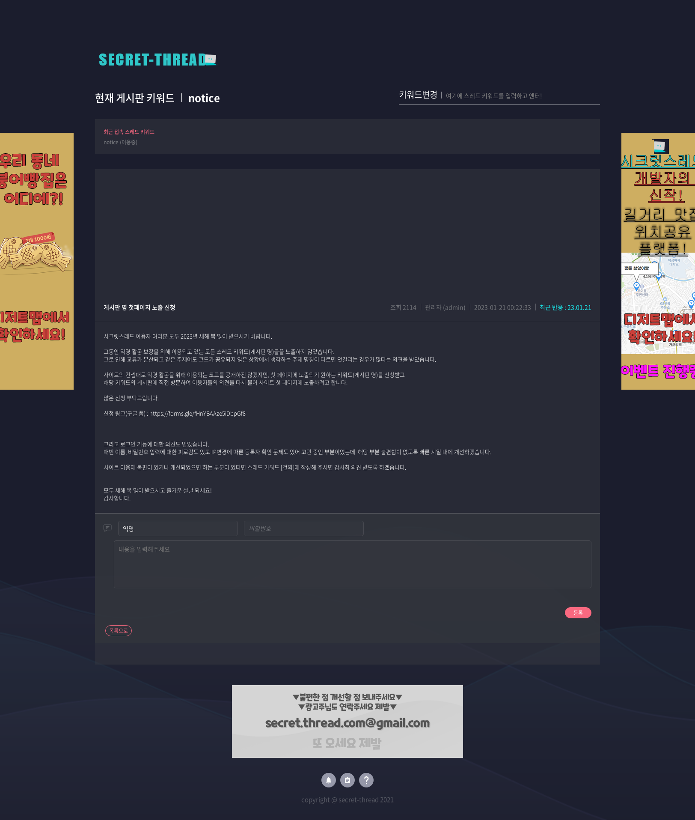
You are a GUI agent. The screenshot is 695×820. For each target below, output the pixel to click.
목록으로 (118, 631)
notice (204, 97)
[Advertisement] (347, 229)
